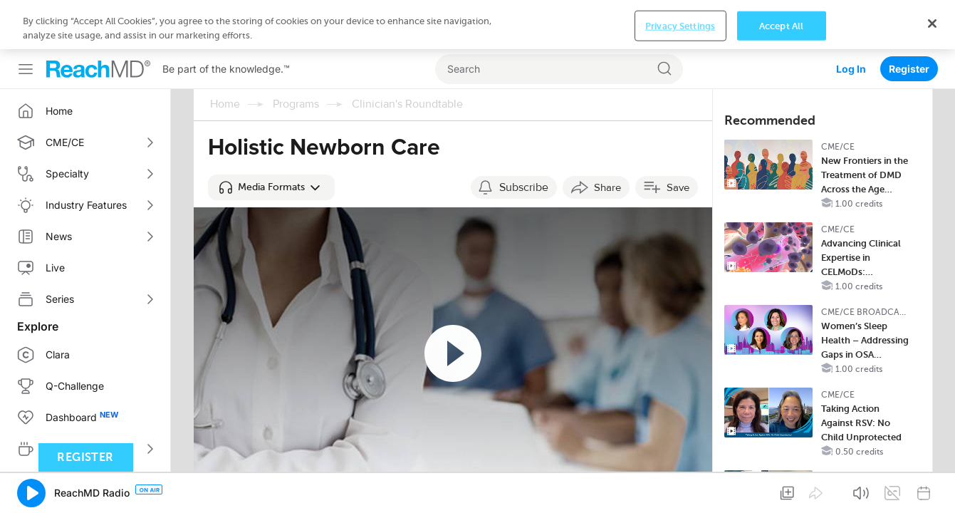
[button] (271, 138)
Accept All (781, 491)
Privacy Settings (680, 491)
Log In (851, 20)
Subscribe (523, 138)
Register (909, 20)
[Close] (932, 488)
